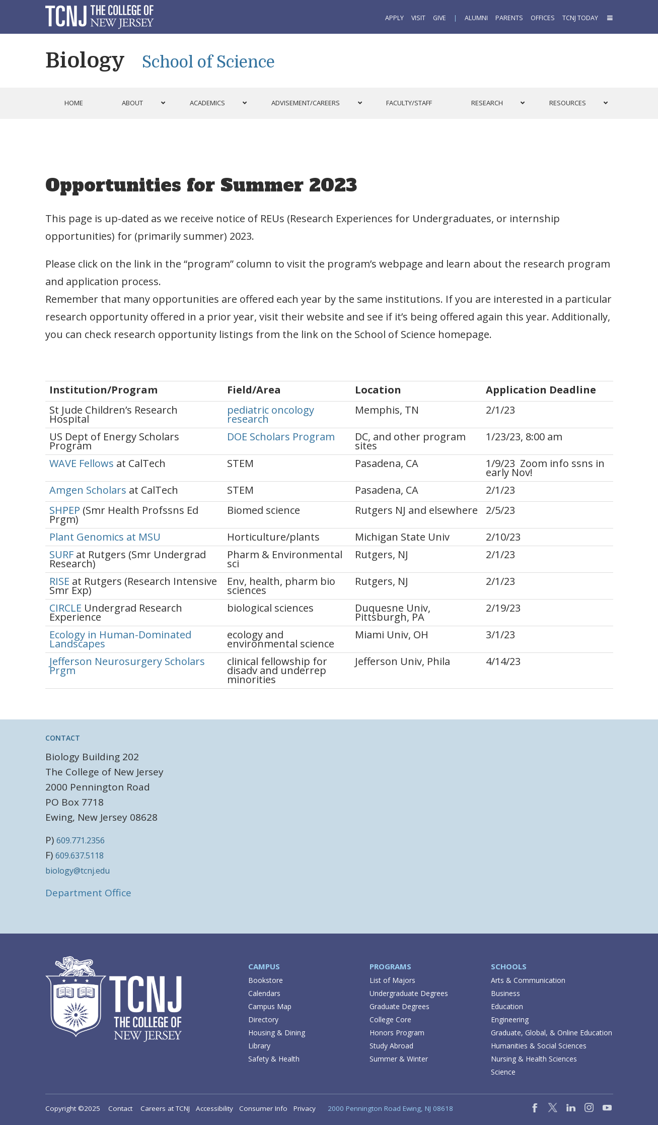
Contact (120, 1108)
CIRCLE (65, 608)
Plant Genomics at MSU (105, 537)
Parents (509, 18)
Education (507, 1006)
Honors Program (397, 1032)
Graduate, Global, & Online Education (551, 1032)
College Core (390, 1019)
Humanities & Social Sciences (539, 1045)
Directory (263, 1019)
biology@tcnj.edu (77, 870)
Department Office (88, 892)
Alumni (476, 18)
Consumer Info (263, 1108)
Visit (418, 18)
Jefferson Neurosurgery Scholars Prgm (127, 665)
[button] (609, 18)
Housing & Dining (276, 1032)
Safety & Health (274, 1059)
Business (505, 993)
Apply (394, 18)
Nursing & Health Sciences (534, 1059)
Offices (543, 18)
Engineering (510, 1019)
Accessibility (214, 1108)
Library (259, 1045)
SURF (61, 554)
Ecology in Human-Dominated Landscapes (120, 639)
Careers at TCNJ (165, 1108)
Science (503, 1072)
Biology (85, 60)
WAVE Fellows (81, 463)
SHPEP (64, 510)
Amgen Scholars (87, 490)
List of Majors (392, 980)
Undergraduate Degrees (409, 993)
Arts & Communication (528, 980)
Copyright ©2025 (72, 1108)
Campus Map (269, 1006)
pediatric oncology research (270, 414)
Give (439, 18)
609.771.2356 (80, 840)
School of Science (208, 62)
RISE (59, 581)
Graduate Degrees (399, 1006)
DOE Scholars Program (281, 436)
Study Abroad (391, 1045)
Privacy (305, 1108)
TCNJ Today (580, 18)
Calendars (264, 993)
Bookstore (265, 980)
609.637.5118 (79, 855)
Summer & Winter (399, 1059)
